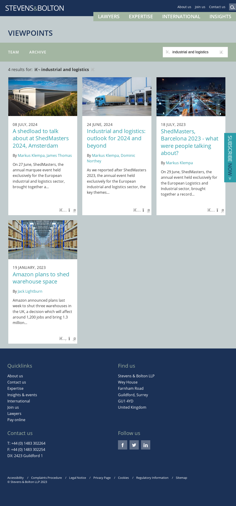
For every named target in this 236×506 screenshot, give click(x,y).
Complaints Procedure (46, 478)
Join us (200, 7)
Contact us (217, 7)
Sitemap (181, 478)
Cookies (123, 478)
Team (13, 52)
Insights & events (22, 394)
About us (184, 7)
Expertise (141, 16)
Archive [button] (37, 52)
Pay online (16, 419)
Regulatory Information (152, 478)
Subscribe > (230, 157)
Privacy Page (102, 478)
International (181, 16)
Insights (220, 16)
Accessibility (15, 478)
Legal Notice (77, 478)
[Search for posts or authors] (198, 52)
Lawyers (109, 16)
